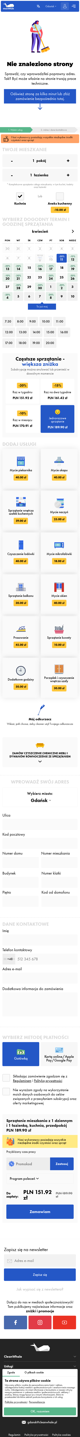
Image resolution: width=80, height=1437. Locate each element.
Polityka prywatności (16, 1402)
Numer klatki (51, 876)
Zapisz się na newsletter (26, 1252)
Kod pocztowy (13, 837)
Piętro (6, 895)
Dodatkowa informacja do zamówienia (32, 992)
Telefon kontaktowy (17, 953)
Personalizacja (37, 1402)
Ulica (6, 818)
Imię (5, 933)
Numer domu (12, 856)
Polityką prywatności (49, 1083)
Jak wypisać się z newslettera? (40, 1292)
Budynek (9, 876)
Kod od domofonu (55, 895)
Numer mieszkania (55, 856)
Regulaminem (22, 1083)
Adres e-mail (12, 972)
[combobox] (9, 961)
